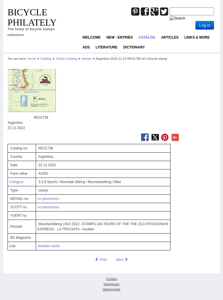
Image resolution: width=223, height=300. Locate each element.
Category (16, 182)
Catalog (147, 37)
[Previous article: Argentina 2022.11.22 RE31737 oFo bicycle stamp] (101, 260)
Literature (106, 47)
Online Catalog (66, 58)
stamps (86, 58)
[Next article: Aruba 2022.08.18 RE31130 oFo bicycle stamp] (122, 260)
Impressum (111, 284)
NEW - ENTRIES (120, 37)
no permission (48, 199)
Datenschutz (111, 289)
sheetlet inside (48, 246)
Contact (111, 279)
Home (32, 58)
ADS (86, 47)
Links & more (197, 37)
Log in (204, 25)
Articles (170, 37)
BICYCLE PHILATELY (32, 17)
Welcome (91, 37)
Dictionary (134, 47)
